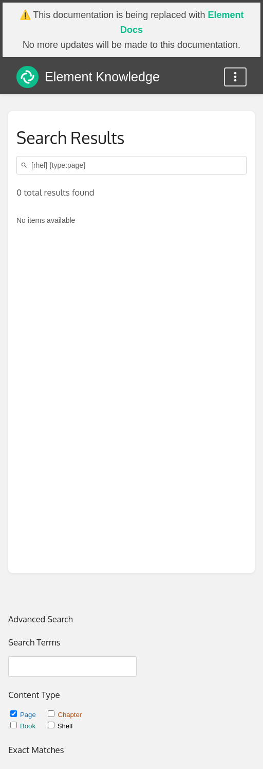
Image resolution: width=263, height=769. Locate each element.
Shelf (60, 726)
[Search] (26, 165)
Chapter (65, 715)
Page (23, 715)
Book (23, 726)
